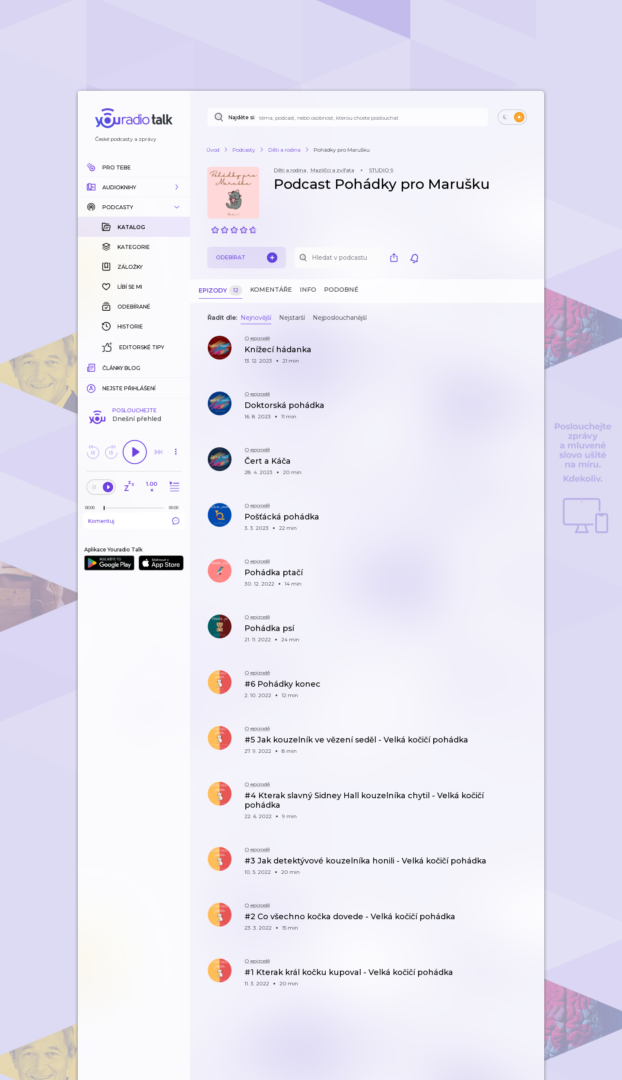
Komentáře (271, 289)
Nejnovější (256, 318)
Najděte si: (241, 117)
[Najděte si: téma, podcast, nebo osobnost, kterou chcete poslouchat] (347, 117)
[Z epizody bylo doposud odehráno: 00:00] (92, 507)
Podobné (341, 289)
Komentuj (134, 521)
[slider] (104, 508)
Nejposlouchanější (340, 318)
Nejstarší (292, 318)
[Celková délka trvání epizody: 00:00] (176, 507)
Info (308, 289)
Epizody (220, 291)
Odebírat (246, 257)
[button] (134, 187)
